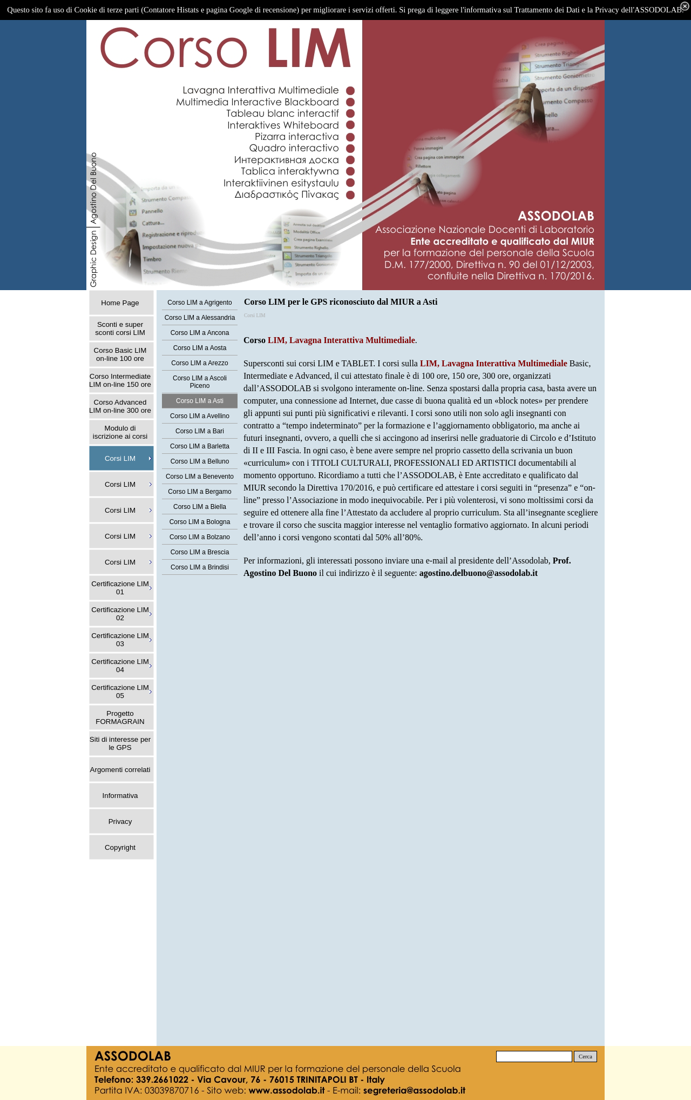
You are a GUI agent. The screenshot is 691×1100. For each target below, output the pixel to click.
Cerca (585, 1056)
